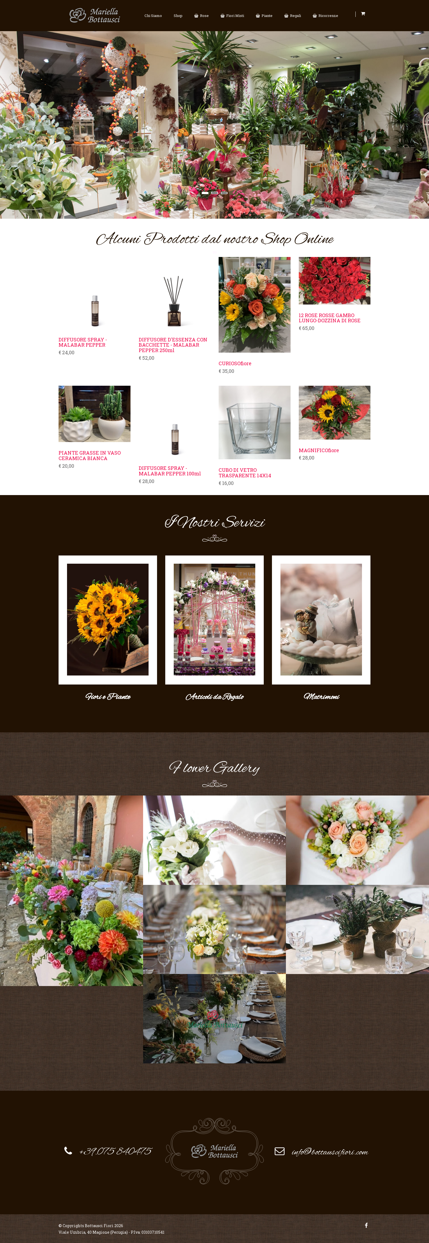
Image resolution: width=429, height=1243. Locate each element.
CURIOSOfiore (235, 363)
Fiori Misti (232, 15)
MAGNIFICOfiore (319, 450)
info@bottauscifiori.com (330, 1151)
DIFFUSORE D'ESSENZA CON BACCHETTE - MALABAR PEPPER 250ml (173, 345)
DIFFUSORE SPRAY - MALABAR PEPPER (83, 342)
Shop (178, 15)
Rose (201, 15)
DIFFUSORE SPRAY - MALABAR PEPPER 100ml (170, 471)
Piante (264, 15)
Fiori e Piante (108, 696)
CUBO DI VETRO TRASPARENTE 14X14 (245, 472)
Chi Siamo (153, 15)
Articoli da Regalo (214, 696)
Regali (292, 15)
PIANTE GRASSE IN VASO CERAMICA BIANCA (90, 455)
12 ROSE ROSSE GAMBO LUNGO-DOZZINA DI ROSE (330, 318)
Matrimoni (321, 696)
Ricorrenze (325, 15)
